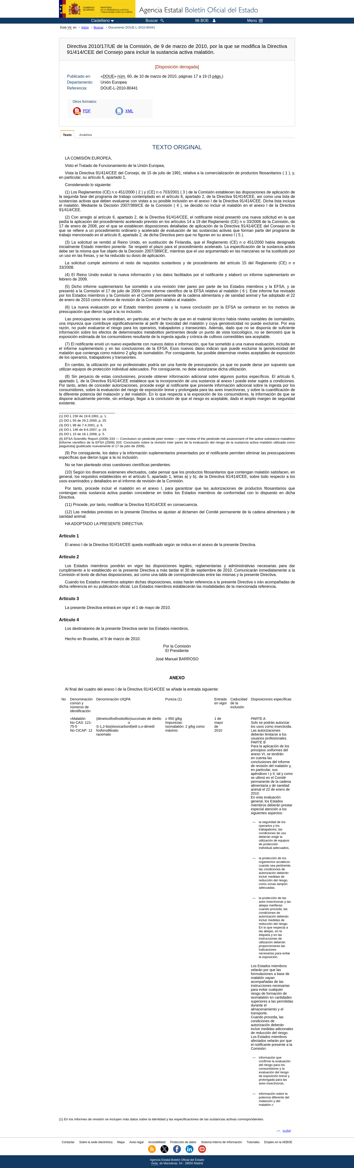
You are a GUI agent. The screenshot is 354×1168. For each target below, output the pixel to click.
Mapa (121, 1142)
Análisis (85, 135)
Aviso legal (136, 1142)
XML (129, 111)
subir (286, 1131)
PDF (87, 111)
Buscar (98, 27)
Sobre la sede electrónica (95, 1142)
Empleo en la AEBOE (278, 1142)
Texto (67, 135)
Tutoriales (253, 1142)
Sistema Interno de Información (221, 1142)
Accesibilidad (156, 1142)
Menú (255, 21)
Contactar (68, 1142)
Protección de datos (183, 1142)
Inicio (85, 27)
